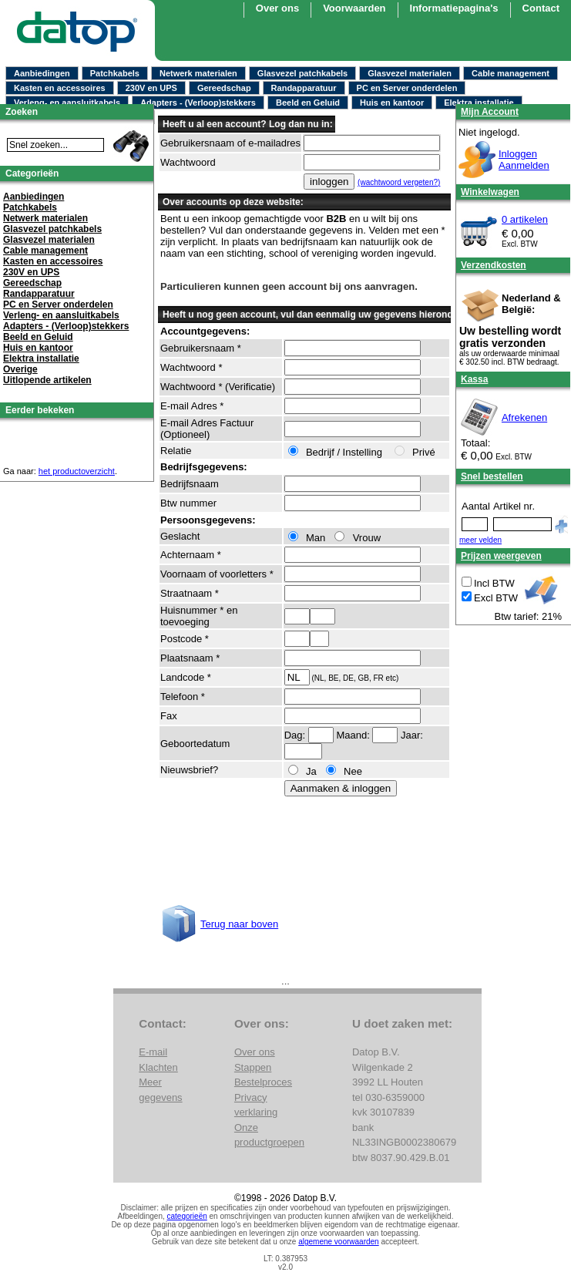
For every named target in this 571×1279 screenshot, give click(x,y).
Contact (540, 8)
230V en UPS (151, 88)
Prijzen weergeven (501, 555)
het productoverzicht (77, 471)
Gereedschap (224, 88)
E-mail (153, 1052)
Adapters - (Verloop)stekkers (198, 102)
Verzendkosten (493, 265)
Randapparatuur (304, 88)
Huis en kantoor (392, 102)
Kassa (474, 379)
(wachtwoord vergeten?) (399, 182)
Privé (416, 452)
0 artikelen (525, 219)
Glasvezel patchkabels (302, 73)
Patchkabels (114, 73)
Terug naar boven (239, 924)
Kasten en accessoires (60, 88)
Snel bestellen (492, 476)
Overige (20, 369)
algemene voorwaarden (338, 1241)
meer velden (480, 540)
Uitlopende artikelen (47, 380)
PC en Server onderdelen (407, 88)
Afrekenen (524, 417)
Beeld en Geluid (308, 102)
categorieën (187, 1216)
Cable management (510, 73)
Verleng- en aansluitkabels (67, 102)
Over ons (254, 1052)
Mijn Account (490, 111)
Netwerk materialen (198, 73)
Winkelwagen (490, 192)
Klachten (158, 1067)
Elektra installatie (479, 102)
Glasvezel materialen (410, 73)
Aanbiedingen (42, 73)
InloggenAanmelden (524, 159)
